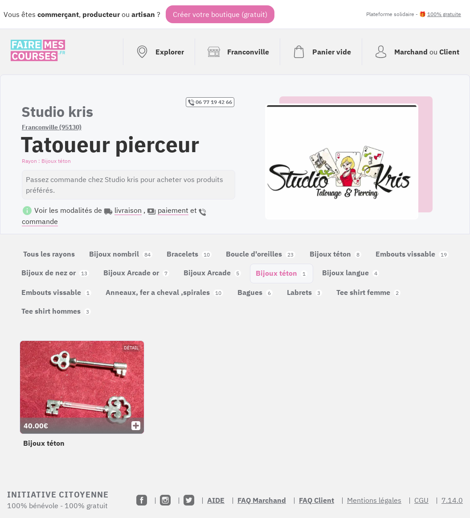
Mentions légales (374, 500)
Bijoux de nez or (55, 272)
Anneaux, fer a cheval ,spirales (164, 292)
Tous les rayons (49, 253)
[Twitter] (189, 500)
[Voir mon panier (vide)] (321, 51)
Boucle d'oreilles (260, 253)
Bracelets (189, 253)
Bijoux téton (335, 253)
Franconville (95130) (52, 127)
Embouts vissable (412, 253)
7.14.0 (452, 500)
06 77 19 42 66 (210, 102)
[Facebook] (141, 500)
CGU (421, 500)
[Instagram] (165, 500)
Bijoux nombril (120, 253)
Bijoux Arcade (212, 272)
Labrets (304, 292)
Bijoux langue (350, 272)
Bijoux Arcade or (136, 272)
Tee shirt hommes (56, 311)
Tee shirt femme (368, 292)
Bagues (255, 292)
